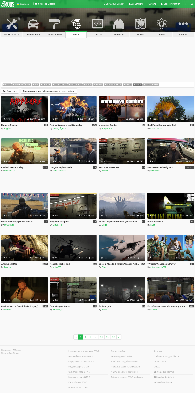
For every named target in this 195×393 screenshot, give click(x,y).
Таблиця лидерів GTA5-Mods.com (127, 377)
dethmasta (155, 170)
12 (113, 337)
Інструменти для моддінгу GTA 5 (84, 351)
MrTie (104, 225)
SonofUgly (58, 309)
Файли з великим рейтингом (124, 372)
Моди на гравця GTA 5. (79, 377)
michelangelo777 (158, 267)
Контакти (158, 351)
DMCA (157, 367)
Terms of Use (160, 361)
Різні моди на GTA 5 (77, 387)
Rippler (7, 128)
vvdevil (153, 309)
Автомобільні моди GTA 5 (80, 356)
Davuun (7, 267)
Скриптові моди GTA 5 (79, 372)
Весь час (10, 91)
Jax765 (105, 170)
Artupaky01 (107, 128)
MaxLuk (7, 309)
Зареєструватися (170, 4)
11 (107, 337)
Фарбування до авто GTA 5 (81, 361)
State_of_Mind (59, 128)
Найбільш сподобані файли (124, 361)
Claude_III (57, 225)
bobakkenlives (59, 170)
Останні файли (118, 351)
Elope (104, 267)
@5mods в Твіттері (164, 372)
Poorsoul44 (9, 170)
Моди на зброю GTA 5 (78, 367)
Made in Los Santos (10, 353)
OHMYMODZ (156, 128)
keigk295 (57, 267)
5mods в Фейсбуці (164, 377)
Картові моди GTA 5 (77, 382)
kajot (152, 225)
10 (101, 337)
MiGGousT (9, 225)
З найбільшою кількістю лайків (49, 91)
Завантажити (136, 4)
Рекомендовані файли (122, 356)
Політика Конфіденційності (166, 356)
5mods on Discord (163, 382)
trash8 (105, 309)
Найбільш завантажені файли (125, 367)
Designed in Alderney (11, 350)
